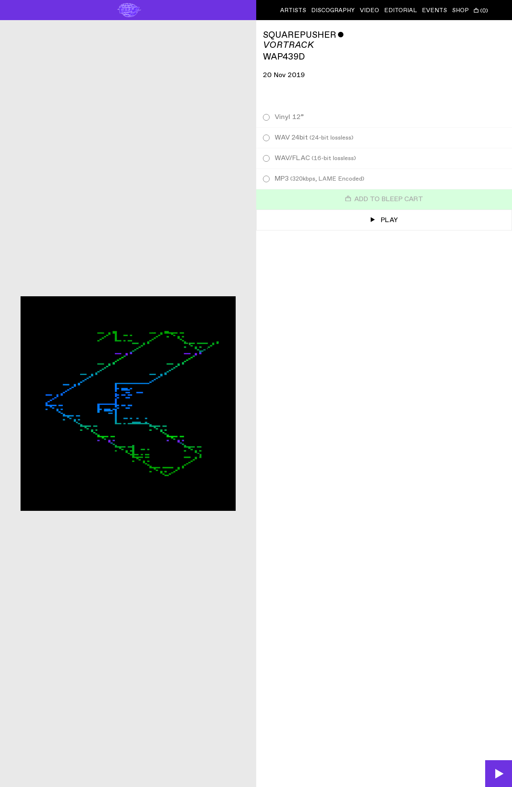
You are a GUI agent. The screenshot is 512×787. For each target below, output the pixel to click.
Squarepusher (299, 35)
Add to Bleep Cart (384, 199)
